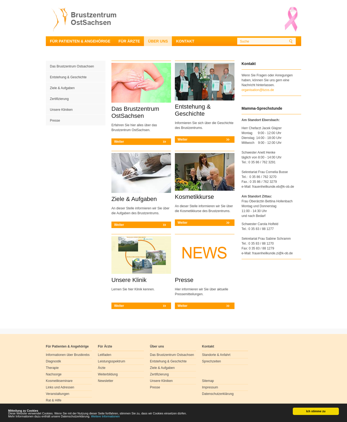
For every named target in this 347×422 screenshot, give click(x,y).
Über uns (158, 41)
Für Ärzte (129, 41)
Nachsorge (54, 374)
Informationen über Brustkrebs (67, 355)
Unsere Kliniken (61, 110)
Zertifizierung (59, 99)
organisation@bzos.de (258, 90)
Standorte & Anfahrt (216, 355)
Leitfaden (104, 355)
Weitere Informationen (105, 416)
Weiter (119, 142)
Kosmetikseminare (59, 381)
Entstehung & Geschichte (68, 77)
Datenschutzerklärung (218, 394)
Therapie (52, 368)
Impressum (210, 387)
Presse (55, 120)
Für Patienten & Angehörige (80, 41)
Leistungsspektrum (111, 361)
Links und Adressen (60, 387)
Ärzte (101, 368)
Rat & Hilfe (53, 400)
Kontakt (185, 41)
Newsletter (105, 381)
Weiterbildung (108, 374)
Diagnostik (53, 361)
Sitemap (208, 381)
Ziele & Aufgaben (62, 88)
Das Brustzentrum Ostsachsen (72, 66)
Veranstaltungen (57, 394)
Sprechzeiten (211, 361)
